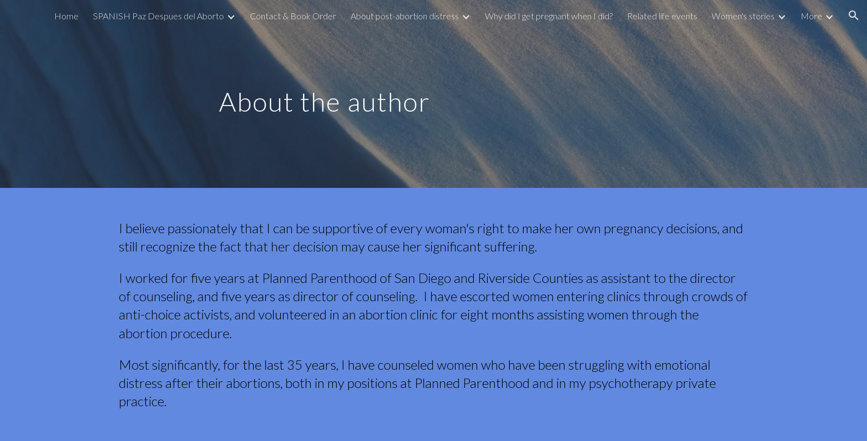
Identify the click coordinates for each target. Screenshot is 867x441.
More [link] (811, 16)
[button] (853, 15)
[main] (324, 94)
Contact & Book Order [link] (293, 16)
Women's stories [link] (743, 16)
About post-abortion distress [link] (405, 16)
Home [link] (66, 16)
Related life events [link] (662, 16)
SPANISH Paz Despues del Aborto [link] (158, 16)
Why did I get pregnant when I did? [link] (549, 16)
